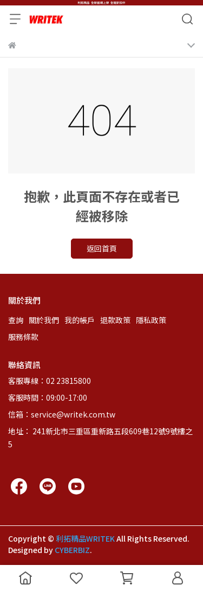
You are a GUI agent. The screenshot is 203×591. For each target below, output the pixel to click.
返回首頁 (102, 248)
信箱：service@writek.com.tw (61, 414)
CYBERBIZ (72, 549)
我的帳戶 (79, 319)
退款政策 (115, 319)
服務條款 (23, 336)
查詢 (15, 319)
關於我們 (44, 319)
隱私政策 (151, 319)
